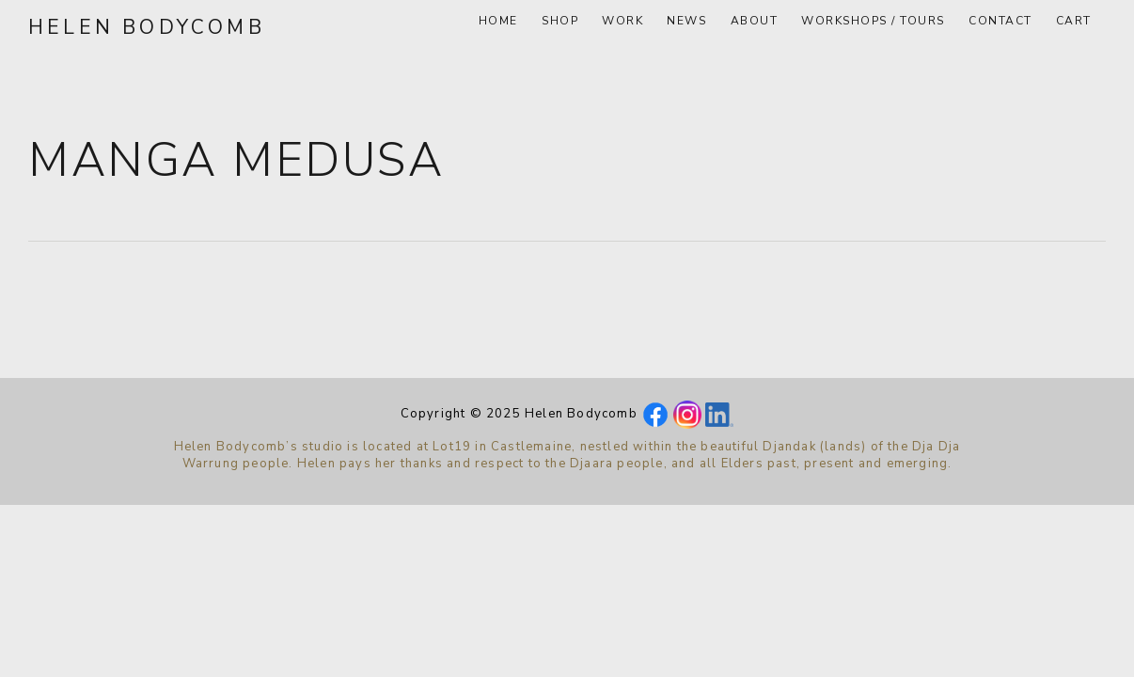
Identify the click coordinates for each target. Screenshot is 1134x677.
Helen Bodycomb (146, 27)
